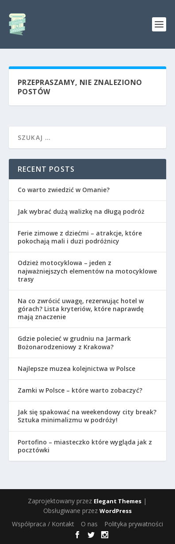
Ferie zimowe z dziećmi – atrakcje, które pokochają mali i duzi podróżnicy (80, 237)
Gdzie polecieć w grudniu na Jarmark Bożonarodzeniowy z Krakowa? (74, 342)
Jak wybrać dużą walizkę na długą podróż (81, 211)
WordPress (115, 511)
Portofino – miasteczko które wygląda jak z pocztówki (85, 446)
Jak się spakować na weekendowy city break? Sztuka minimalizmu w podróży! (87, 416)
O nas (89, 524)
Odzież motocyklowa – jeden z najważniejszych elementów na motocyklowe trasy (87, 270)
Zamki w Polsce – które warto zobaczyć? (80, 390)
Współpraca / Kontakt (43, 524)
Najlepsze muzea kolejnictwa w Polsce (76, 368)
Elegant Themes (117, 501)
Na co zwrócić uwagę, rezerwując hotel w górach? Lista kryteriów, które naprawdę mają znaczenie (81, 309)
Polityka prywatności (133, 524)
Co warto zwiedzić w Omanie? (64, 189)
